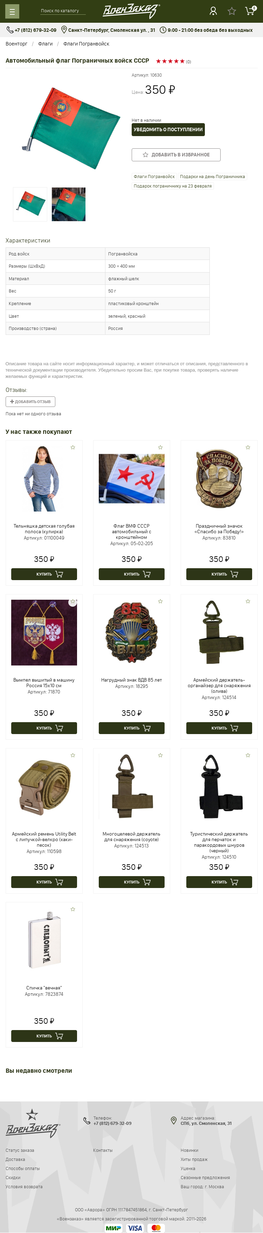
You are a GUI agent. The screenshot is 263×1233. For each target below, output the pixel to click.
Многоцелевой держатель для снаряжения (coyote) (131, 837)
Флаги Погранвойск (86, 43)
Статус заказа (20, 1150)
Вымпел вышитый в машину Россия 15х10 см (44, 683)
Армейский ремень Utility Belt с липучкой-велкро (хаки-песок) (44, 839)
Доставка (15, 1159)
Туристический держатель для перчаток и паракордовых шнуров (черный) (219, 842)
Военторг (16, 43)
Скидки (13, 1177)
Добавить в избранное (176, 154)
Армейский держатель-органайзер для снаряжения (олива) (219, 685)
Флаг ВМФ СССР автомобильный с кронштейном (131, 531)
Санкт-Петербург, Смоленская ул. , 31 (108, 30)
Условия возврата (24, 1186)
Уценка (188, 1168)
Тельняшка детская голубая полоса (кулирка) (44, 529)
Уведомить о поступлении (168, 130)
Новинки (189, 1150)
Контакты (103, 1150)
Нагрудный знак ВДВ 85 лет (131, 680)
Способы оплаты (23, 1168)
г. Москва (214, 1186)
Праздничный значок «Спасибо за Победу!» (219, 529)
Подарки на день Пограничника (212, 176)
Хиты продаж (194, 1159)
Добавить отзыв (30, 401)
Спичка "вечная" (44, 988)
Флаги (45, 43)
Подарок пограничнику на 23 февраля (173, 186)
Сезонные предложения (205, 1177)
